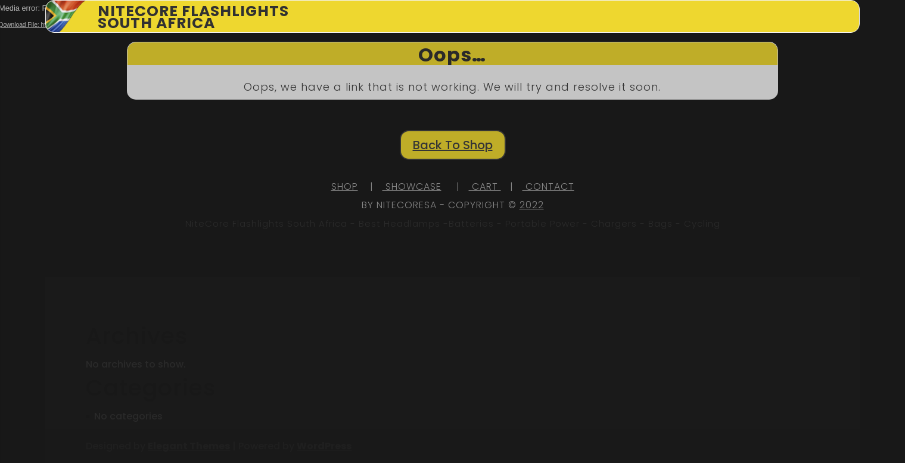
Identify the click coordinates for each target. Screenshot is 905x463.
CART (485, 186)
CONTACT (548, 186)
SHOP (344, 186)
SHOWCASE (411, 186)
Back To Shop (453, 145)
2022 (532, 205)
